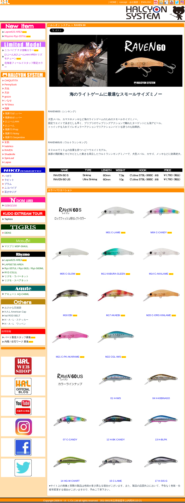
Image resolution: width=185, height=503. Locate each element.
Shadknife (9, 154)
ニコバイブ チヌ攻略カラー (19, 50)
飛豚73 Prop (11, 129)
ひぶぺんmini (12, 121)
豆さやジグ (10, 191)
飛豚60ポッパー (13, 117)
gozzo (7, 96)
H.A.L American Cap (15, 311)
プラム (8, 183)
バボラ (8, 176)
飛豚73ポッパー (13, 113)
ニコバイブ (10, 187)
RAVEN (8, 150)
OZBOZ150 (10, 205)
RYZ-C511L (10, 272)
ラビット (9, 179)
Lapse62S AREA (13, 31)
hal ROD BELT (12, 315)
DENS (7, 232)
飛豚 (6, 108)
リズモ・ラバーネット (16, 276)
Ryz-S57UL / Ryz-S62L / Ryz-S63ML (24, 268)
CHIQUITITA (11, 80)
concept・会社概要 (128, 2)
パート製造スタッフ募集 (17, 337)
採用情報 (6, 331)
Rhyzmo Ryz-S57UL (15, 36)
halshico (8, 146)
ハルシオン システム (59, 25)
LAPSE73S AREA (13, 264)
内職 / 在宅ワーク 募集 (16, 341)
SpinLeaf (9, 158)
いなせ (8, 100)
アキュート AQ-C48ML (16, 294)
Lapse (7, 162)
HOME (113, 2)
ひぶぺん (10, 125)
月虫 (6, 88)
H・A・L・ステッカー (16, 319)
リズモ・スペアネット (16, 280)
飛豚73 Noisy (12, 133)
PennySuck (10, 84)
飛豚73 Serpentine (15, 137)
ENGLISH (146, 2)
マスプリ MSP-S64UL (16, 246)
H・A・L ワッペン (15, 323)
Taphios (8, 219)
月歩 (6, 92)
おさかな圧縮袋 (12, 307)
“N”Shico (9, 104)
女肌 (6, 142)
